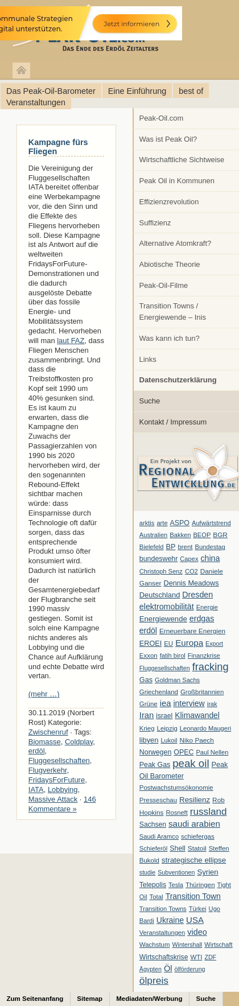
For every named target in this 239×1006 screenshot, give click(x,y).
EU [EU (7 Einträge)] (168, 643)
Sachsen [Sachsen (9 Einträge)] (152, 824)
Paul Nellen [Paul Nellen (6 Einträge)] (212, 752)
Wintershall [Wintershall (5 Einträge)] (187, 944)
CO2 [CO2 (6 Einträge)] (191, 571)
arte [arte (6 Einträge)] (161, 523)
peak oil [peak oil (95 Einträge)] (190, 763)
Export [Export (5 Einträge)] (214, 643)
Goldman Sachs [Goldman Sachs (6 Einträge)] (177, 680)
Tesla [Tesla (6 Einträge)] (175, 884)
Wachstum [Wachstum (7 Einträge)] (154, 944)
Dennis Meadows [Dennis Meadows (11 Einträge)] (191, 583)
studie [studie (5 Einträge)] (147, 872)
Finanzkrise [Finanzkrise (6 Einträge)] (204, 655)
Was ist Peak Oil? (168, 139)
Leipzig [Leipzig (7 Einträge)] (167, 728)
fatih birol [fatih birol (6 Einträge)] (173, 655)
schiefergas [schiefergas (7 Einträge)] (198, 836)
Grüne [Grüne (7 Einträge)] (148, 703)
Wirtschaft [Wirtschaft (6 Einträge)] (218, 944)
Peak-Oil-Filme (163, 285)
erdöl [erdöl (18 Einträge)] (148, 630)
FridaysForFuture (56, 780)
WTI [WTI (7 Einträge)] (196, 957)
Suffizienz (155, 222)
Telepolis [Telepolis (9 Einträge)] (152, 885)
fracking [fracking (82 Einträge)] (210, 667)
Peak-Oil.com (161, 118)
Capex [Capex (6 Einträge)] (189, 558)
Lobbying (63, 789)
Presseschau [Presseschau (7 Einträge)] (158, 800)
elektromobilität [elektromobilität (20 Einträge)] (166, 606)
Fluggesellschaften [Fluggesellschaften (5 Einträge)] (164, 668)
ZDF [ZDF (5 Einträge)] (210, 957)
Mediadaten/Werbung (149, 998)
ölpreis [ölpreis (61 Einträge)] (153, 980)
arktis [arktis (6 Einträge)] (147, 523)
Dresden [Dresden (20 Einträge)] (197, 594)
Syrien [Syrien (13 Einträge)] (207, 872)
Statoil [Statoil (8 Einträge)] (197, 848)
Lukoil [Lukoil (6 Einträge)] (168, 740)
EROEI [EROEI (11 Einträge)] (150, 644)
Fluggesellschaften (59, 760)
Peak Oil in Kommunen (177, 180)
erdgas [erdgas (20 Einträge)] (202, 618)
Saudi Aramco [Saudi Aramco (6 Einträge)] (159, 836)
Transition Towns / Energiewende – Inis (172, 311)
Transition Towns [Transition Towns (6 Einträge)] (163, 908)
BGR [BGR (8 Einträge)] (220, 535)
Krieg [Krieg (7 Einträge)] (147, 728)
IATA (36, 789)
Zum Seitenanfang (35, 998)
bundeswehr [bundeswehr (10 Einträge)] (158, 559)
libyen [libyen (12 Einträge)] (149, 740)
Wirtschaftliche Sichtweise (182, 159)
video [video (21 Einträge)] (197, 932)
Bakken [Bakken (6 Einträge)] (180, 534)
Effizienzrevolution (169, 201)
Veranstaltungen (35, 102)
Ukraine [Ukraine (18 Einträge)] (170, 920)
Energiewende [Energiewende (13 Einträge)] (163, 619)
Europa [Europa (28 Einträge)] (189, 643)
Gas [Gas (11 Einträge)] (146, 680)
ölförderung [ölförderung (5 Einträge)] (190, 969)
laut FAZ (70, 340)
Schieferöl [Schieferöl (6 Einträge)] (153, 848)
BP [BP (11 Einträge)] (171, 547)
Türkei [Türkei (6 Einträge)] (198, 908)
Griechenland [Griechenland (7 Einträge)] (158, 691)
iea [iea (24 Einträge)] (165, 703)
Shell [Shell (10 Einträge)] (178, 848)
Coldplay (79, 741)
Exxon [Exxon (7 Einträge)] (148, 655)
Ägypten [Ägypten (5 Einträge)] (150, 969)
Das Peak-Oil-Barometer (51, 91)
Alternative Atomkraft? (175, 243)
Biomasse (44, 741)
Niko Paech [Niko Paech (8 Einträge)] (197, 740)
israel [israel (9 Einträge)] (164, 716)
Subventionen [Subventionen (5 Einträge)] (176, 872)
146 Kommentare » (62, 804)
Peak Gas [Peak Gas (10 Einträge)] (154, 765)
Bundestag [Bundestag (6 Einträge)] (210, 546)
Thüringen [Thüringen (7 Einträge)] (200, 884)
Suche (149, 401)
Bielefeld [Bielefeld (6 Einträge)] (151, 546)
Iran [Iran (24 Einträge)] (146, 715)
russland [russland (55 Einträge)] (208, 811)
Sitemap (89, 998)
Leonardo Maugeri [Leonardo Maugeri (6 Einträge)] (205, 728)
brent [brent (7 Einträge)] (185, 546)
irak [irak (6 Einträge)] (212, 703)
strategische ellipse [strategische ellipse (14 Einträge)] (194, 860)
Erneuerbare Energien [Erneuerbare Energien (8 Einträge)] (192, 631)
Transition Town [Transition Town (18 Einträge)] (193, 896)
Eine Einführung (137, 91)
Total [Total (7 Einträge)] (156, 896)
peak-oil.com (119, 30)
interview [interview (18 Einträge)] (188, 703)
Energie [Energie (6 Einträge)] (207, 607)
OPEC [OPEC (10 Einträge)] (183, 752)
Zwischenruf (48, 732)
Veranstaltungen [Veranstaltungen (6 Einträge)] (162, 932)
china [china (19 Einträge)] (210, 558)
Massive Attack (52, 799)
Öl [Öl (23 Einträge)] (168, 968)
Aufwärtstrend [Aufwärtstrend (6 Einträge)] (211, 523)
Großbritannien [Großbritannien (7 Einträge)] (202, 691)
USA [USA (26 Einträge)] (195, 920)
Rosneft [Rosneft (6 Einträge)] (176, 812)
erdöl (36, 751)
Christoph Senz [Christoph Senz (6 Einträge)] (161, 571)
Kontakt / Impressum (173, 422)
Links (147, 359)
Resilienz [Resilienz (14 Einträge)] (194, 799)
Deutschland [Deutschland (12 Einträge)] (159, 595)
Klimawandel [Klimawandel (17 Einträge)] (197, 715)
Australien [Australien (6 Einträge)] (153, 534)
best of (191, 91)
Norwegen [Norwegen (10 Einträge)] (155, 752)
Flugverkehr (47, 770)
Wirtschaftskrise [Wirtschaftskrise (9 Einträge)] (163, 957)
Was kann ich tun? (169, 338)
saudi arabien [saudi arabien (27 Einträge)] (194, 823)
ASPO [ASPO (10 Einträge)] (179, 523)
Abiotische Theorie (169, 264)
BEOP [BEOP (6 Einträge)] (202, 534)
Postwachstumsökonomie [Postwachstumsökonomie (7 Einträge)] (176, 787)
